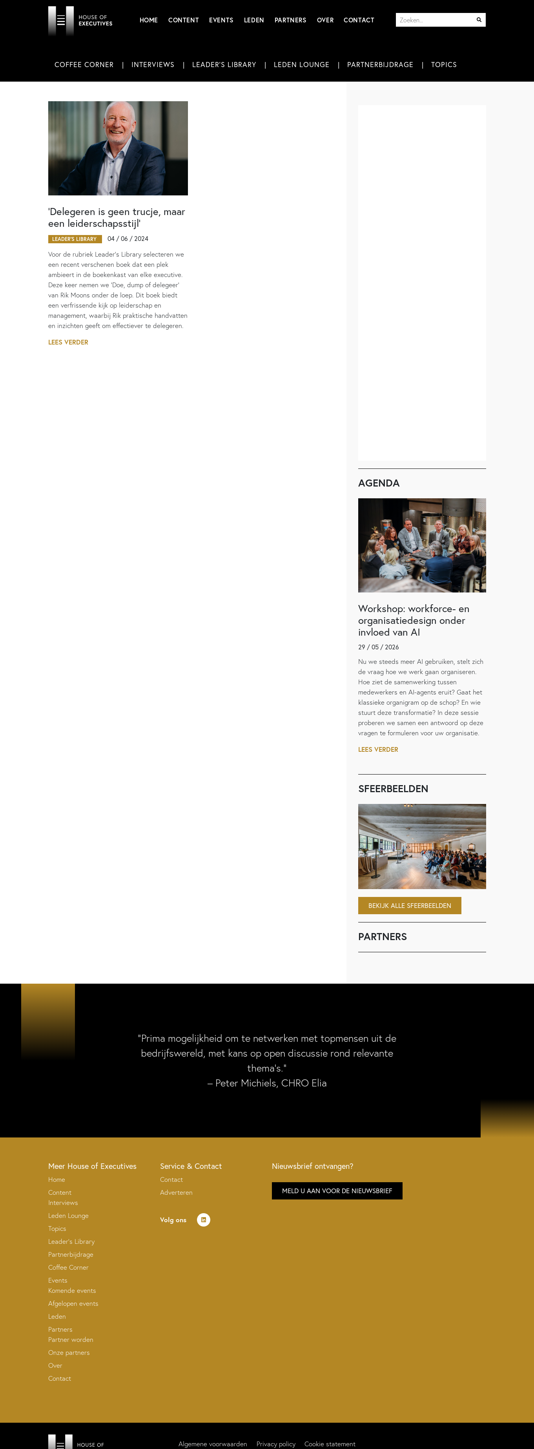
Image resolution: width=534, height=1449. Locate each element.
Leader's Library (224, 64)
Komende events (72, 1291)
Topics (444, 64)
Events (221, 20)
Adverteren (176, 1192)
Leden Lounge (302, 64)
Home (149, 20)
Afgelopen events (73, 1304)
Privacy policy (276, 1444)
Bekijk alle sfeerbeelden (409, 905)
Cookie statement (330, 1444)
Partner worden (70, 1340)
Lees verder (68, 342)
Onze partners (69, 1353)
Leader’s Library (71, 1242)
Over (325, 20)
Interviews (153, 64)
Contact (359, 20)
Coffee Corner (84, 64)
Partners (291, 20)
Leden (254, 20)
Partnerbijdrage (380, 64)
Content (183, 20)
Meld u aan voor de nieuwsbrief (337, 1191)
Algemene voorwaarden (213, 1444)
